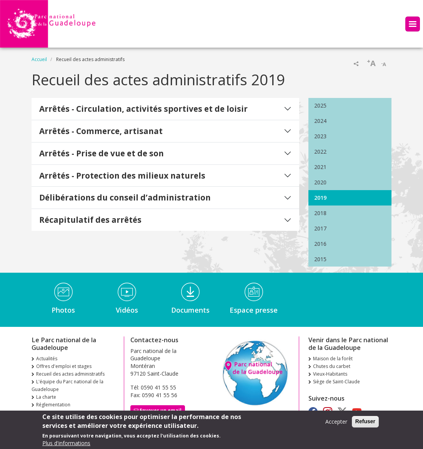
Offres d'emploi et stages (64, 366)
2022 (320, 151)
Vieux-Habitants (330, 374)
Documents (190, 310)
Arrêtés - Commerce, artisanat (101, 131)
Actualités (46, 358)
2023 (320, 136)
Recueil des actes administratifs (70, 374)
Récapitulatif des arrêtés (90, 219)
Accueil (39, 59)
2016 (320, 243)
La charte (46, 397)
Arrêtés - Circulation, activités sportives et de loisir (143, 108)
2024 (320, 120)
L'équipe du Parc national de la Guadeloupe (67, 385)
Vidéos (127, 310)
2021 (320, 167)
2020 (320, 182)
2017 (320, 228)
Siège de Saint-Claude (336, 381)
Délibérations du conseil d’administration (125, 197)
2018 (320, 213)
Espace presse (254, 310)
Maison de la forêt (333, 358)
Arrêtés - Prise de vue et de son (101, 153)
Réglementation (53, 404)
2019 (320, 197)
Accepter (336, 424)
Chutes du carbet (331, 366)
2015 (320, 259)
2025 (320, 105)
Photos (63, 310)
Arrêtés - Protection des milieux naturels (122, 175)
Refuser (365, 424)
